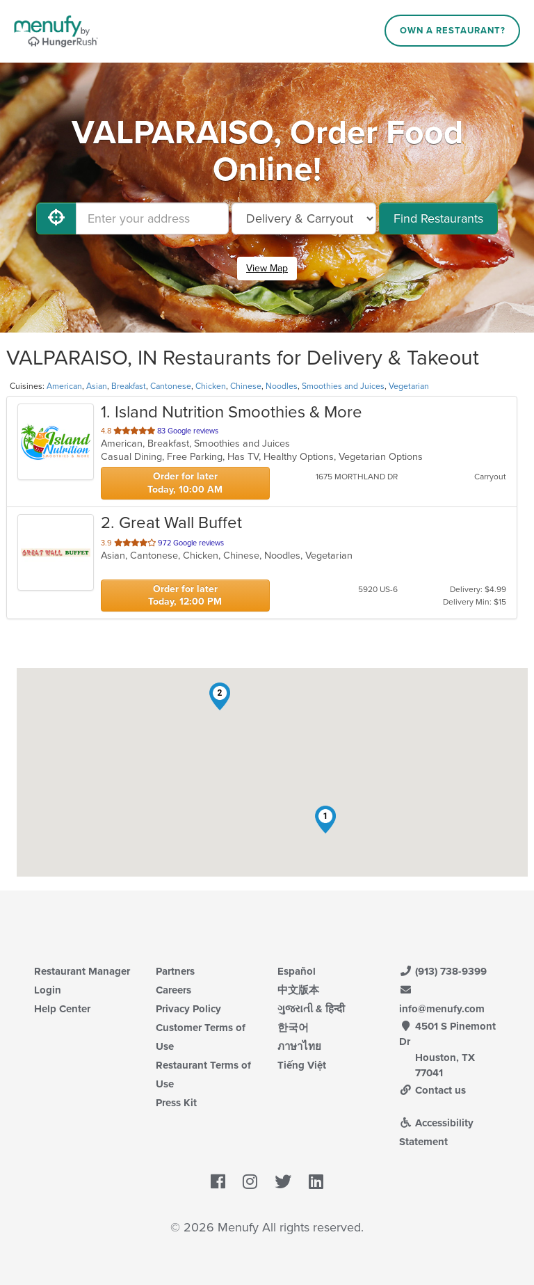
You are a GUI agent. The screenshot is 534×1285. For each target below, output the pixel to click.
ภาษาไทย (299, 1046)
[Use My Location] (56, 218)
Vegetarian (409, 386)
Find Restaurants (438, 218)
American (64, 386)
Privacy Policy (188, 1009)
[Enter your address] (152, 218)
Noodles (282, 386)
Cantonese (170, 386)
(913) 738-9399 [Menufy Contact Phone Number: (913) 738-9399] (443, 971)
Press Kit (176, 1102)
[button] (325, 819)
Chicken (210, 386)
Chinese (245, 386)
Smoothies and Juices (343, 386)
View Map (267, 268)
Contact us (432, 1090)
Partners (175, 971)
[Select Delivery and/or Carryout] (304, 218)
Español (296, 971)
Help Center (62, 1009)
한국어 (293, 1027)
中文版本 (298, 990)
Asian (96, 386)
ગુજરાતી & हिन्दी (311, 1009)
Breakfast (128, 386)
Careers (173, 990)
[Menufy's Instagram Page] (250, 1182)
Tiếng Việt (301, 1065)
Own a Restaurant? (452, 30)
